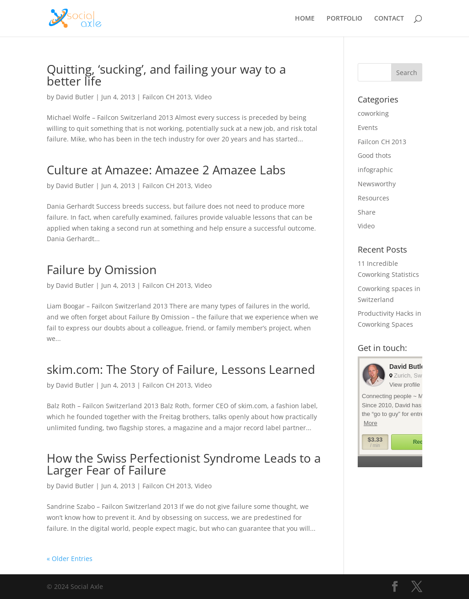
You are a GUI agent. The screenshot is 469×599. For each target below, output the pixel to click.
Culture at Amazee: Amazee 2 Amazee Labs (166, 170)
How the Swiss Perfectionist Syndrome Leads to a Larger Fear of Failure (184, 464)
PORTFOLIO (344, 18)
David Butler (75, 96)
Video (203, 96)
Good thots (374, 155)
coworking (373, 113)
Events (368, 127)
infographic (375, 169)
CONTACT (389, 18)
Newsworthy (377, 183)
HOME (305, 18)
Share (367, 212)
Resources (373, 198)
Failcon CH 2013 (166, 96)
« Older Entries (70, 558)
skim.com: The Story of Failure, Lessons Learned (181, 369)
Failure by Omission (102, 269)
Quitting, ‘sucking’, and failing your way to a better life (166, 75)
